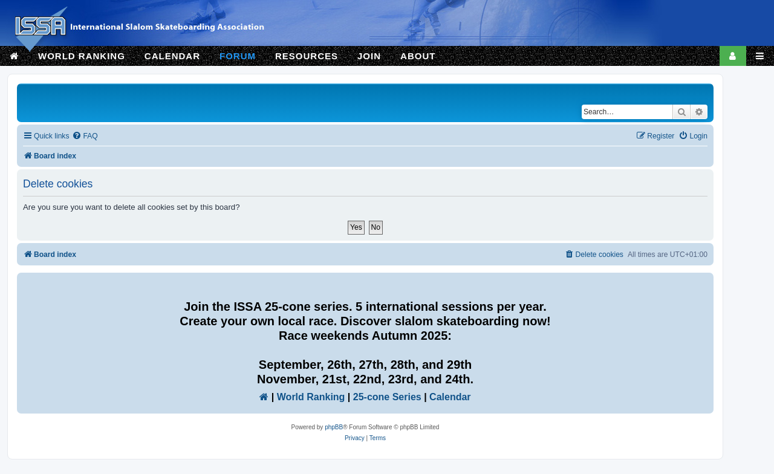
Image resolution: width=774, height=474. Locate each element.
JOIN (369, 56)
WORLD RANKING (81, 56)
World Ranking (311, 397)
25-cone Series (387, 397)
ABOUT (417, 56)
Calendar (449, 397)
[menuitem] (84, 136)
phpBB (334, 427)
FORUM (238, 56)
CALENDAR (172, 56)
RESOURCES (306, 56)
